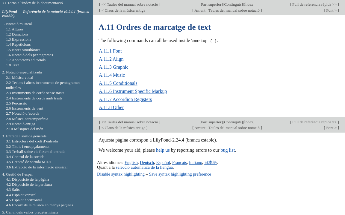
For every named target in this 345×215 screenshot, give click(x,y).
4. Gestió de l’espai (17, 174)
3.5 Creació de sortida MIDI (28, 161)
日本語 (210, 162)
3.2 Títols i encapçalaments (27, 146)
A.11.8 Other (111, 107)
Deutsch (147, 162)
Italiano (195, 162)
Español (163, 162)
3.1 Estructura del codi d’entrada (32, 141)
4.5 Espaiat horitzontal (24, 200)
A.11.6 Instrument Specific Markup (133, 91)
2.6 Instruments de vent (24, 108)
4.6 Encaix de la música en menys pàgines (39, 205)
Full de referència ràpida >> (314, 4)
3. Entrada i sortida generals (24, 136)
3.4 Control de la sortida (25, 156)
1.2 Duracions (17, 34)
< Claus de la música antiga (123, 10)
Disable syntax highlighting (121, 173)
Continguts (232, 4)
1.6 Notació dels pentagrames (29, 55)
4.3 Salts (13, 189)
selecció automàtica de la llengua (144, 167)
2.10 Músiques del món (24, 129)
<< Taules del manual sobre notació (129, 4)
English (131, 162)
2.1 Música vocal (19, 77)
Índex (248, 4)
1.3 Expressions (18, 39)
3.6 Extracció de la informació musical (37, 167)
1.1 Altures (14, 29)
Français (179, 162)
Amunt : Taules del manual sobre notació (227, 10)
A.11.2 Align (111, 59)
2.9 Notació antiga (20, 124)
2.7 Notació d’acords (22, 113)
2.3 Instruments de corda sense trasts (35, 92)
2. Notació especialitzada (22, 72)
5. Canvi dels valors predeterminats (30, 212)
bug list (228, 150)
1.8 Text (12, 65)
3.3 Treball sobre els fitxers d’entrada (35, 151)
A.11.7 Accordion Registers (125, 99)
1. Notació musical (17, 24)
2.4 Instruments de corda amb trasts (34, 98)
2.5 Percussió (16, 103)
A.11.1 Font (110, 50)
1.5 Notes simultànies (23, 49)
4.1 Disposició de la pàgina (27, 179)
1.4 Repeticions (18, 44)
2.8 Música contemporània (27, 118)
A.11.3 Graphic (113, 67)
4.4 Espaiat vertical (21, 195)
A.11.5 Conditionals (118, 83)
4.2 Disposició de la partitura (29, 184)
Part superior (211, 4)
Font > (331, 10)
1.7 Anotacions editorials (26, 60)
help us (163, 150)
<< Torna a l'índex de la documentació (32, 3)
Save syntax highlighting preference (180, 173)
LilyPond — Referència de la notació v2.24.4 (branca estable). (45, 13)
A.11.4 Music (112, 75)
